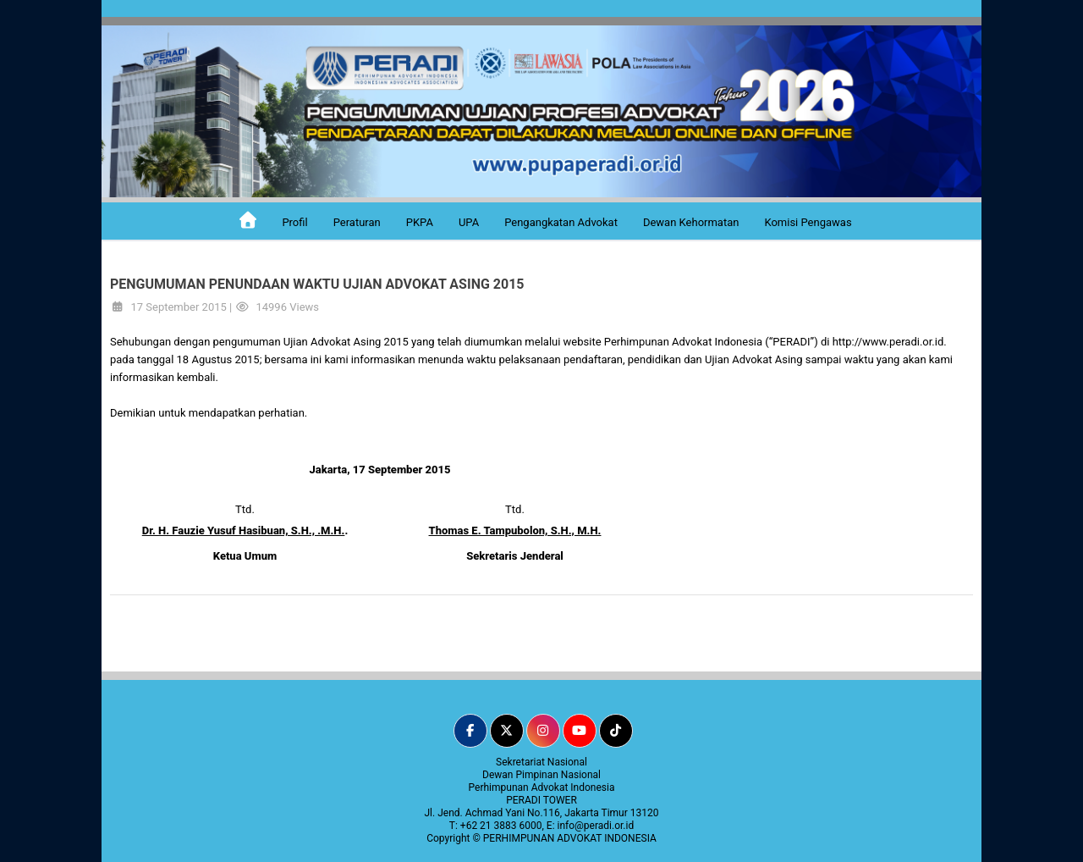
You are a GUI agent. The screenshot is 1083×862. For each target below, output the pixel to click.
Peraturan (357, 222)
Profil (294, 222)
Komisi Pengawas (807, 222)
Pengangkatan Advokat (561, 222)
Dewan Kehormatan (691, 222)
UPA (469, 222)
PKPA (419, 222)
